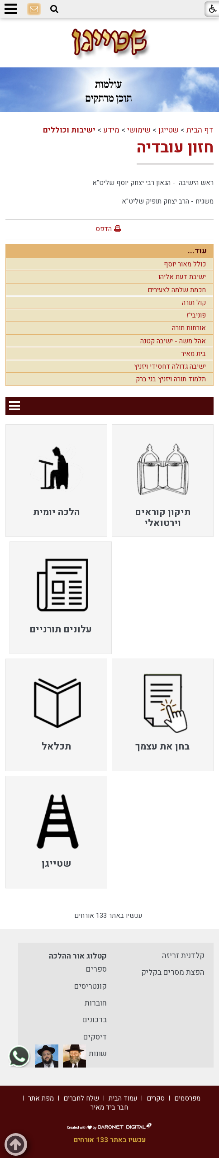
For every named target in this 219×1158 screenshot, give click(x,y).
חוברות (96, 1003)
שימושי (139, 130)
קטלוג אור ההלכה (78, 956)
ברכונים (94, 1019)
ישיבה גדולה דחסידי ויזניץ (170, 366)
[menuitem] (163, 480)
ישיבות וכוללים (69, 130)
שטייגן (168, 130)
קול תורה (194, 303)
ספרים (96, 969)
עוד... (197, 250)
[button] (54, 9)
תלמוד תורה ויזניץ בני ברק (171, 379)
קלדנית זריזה (183, 955)
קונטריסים (90, 986)
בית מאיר (193, 354)
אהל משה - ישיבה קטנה (173, 341)
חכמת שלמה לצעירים (177, 290)
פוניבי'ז (196, 315)
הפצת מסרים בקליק (173, 972)
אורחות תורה (189, 328)
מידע (111, 130)
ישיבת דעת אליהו (182, 277)
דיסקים (95, 1037)
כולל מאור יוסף (185, 264)
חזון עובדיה (175, 147)
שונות (98, 1053)
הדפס (103, 229)
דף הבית (200, 130)
